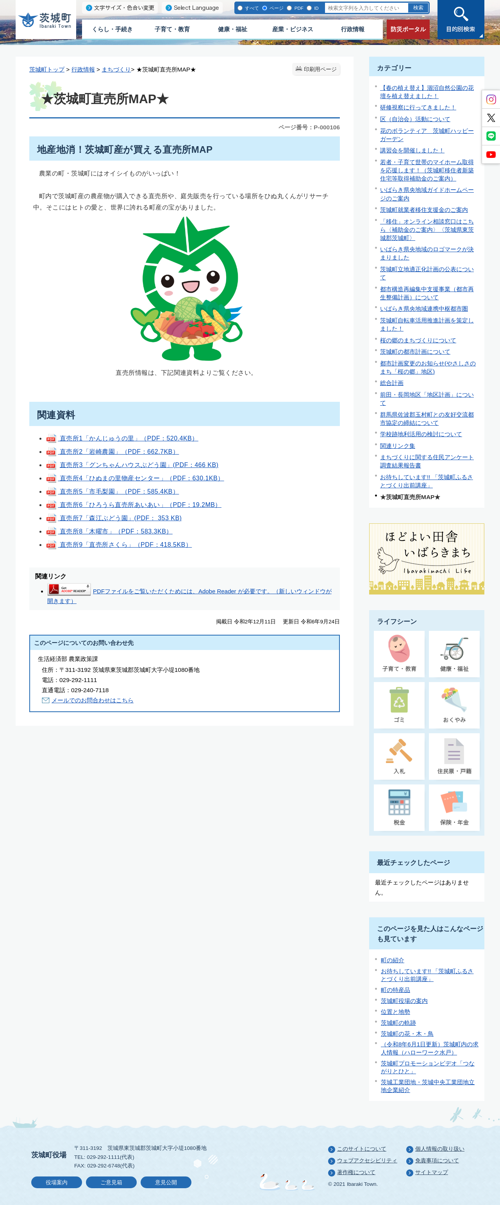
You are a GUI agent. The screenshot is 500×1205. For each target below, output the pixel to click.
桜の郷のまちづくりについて (418, 340)
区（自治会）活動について (415, 119)
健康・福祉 (232, 29)
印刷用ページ (320, 69)
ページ (276, 8)
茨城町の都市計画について (415, 351)
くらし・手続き (112, 29)
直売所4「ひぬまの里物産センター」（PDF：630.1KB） (135, 478)
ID (316, 8)
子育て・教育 (172, 29)
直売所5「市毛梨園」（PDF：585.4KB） (112, 491)
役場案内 (57, 1182)
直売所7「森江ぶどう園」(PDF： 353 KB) (120, 518)
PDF (298, 8)
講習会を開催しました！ (412, 150)
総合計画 (392, 383)
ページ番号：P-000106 (309, 127)
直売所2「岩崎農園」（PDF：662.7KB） (112, 451)
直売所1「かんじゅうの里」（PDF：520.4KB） (122, 438)
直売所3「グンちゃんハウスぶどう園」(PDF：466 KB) (139, 465)
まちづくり (116, 69)
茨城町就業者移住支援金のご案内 (424, 209)
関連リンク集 (397, 445)
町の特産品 (395, 990)
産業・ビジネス (292, 29)
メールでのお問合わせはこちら (93, 700)
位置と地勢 (395, 1011)
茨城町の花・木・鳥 (407, 1033)
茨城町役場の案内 (404, 1000)
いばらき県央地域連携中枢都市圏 (424, 308)
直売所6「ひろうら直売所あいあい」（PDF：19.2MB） (133, 504)
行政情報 (352, 29)
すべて (251, 8)
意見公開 (166, 1182)
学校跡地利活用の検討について (421, 434)
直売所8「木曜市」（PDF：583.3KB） (109, 531)
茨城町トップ (46, 69)
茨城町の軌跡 (398, 1022)
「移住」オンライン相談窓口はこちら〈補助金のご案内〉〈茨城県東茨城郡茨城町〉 (427, 229)
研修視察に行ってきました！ (418, 107)
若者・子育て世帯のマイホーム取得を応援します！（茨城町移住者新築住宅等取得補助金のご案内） (427, 170)
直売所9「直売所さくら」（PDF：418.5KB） (119, 544)
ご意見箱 (111, 1182)
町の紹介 (392, 960)
